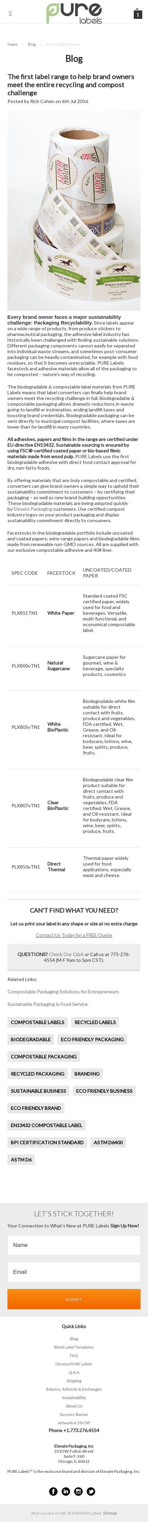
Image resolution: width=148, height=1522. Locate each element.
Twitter (91, 1491)
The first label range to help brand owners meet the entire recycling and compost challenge (70, 84)
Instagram (78, 1491)
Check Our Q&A (66, 954)
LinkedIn (66, 1491)
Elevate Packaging (33, 509)
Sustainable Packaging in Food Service (47, 1004)
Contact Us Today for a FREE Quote (74, 935)
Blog (32, 44)
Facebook (53, 1491)
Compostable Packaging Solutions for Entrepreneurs (63, 991)
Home (12, 44)
